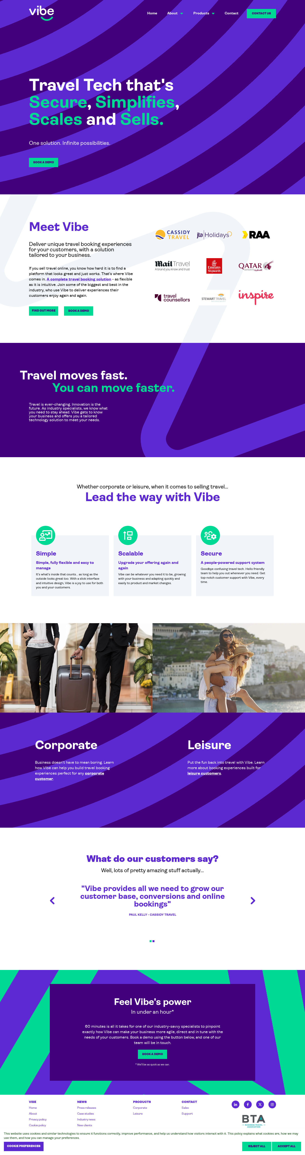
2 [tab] (153, 941)
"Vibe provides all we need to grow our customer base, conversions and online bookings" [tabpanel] (152, 900)
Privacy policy (37, 1119)
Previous (52, 901)
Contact (231, 13)
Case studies (85, 1113)
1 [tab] (151, 941)
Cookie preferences (23, 1146)
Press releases (86, 1108)
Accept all (286, 1146)
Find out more (43, 310)
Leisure (138, 1113)
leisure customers (204, 774)
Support (187, 1113)
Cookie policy (37, 1125)
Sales (185, 1108)
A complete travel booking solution (79, 279)
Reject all (256, 1146)
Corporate (140, 1108)
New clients (84, 1125)
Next (253, 901)
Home (152, 13)
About (33, 1113)
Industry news (86, 1119)
